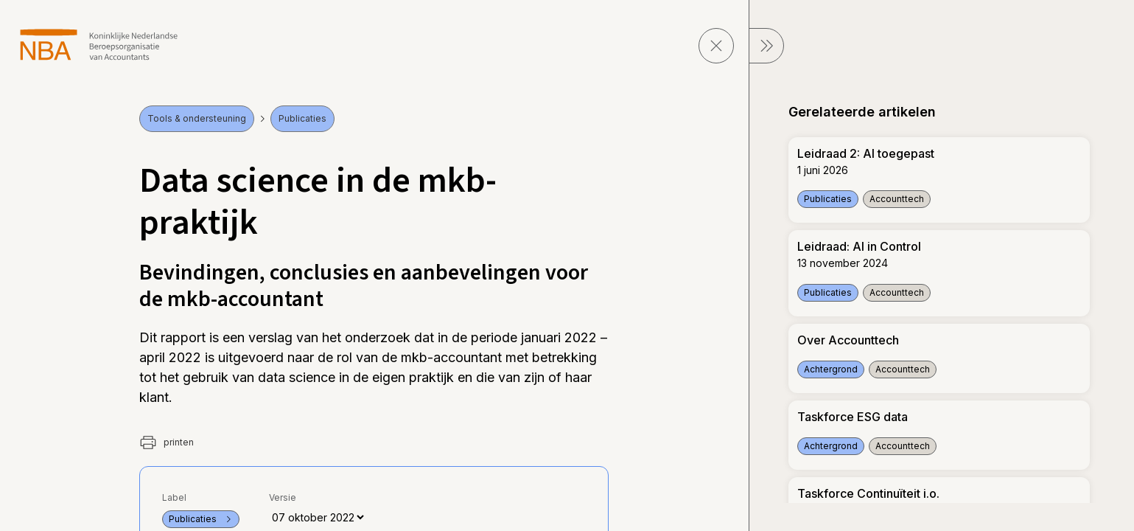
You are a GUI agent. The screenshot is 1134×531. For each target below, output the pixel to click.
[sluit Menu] (766, 45)
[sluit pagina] (716, 45)
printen (166, 442)
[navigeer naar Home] (99, 44)
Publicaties (302, 118)
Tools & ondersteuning (196, 118)
